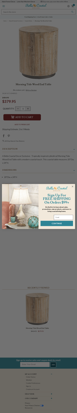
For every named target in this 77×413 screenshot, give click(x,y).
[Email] (63, 217)
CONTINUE (57, 223)
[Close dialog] (72, 186)
